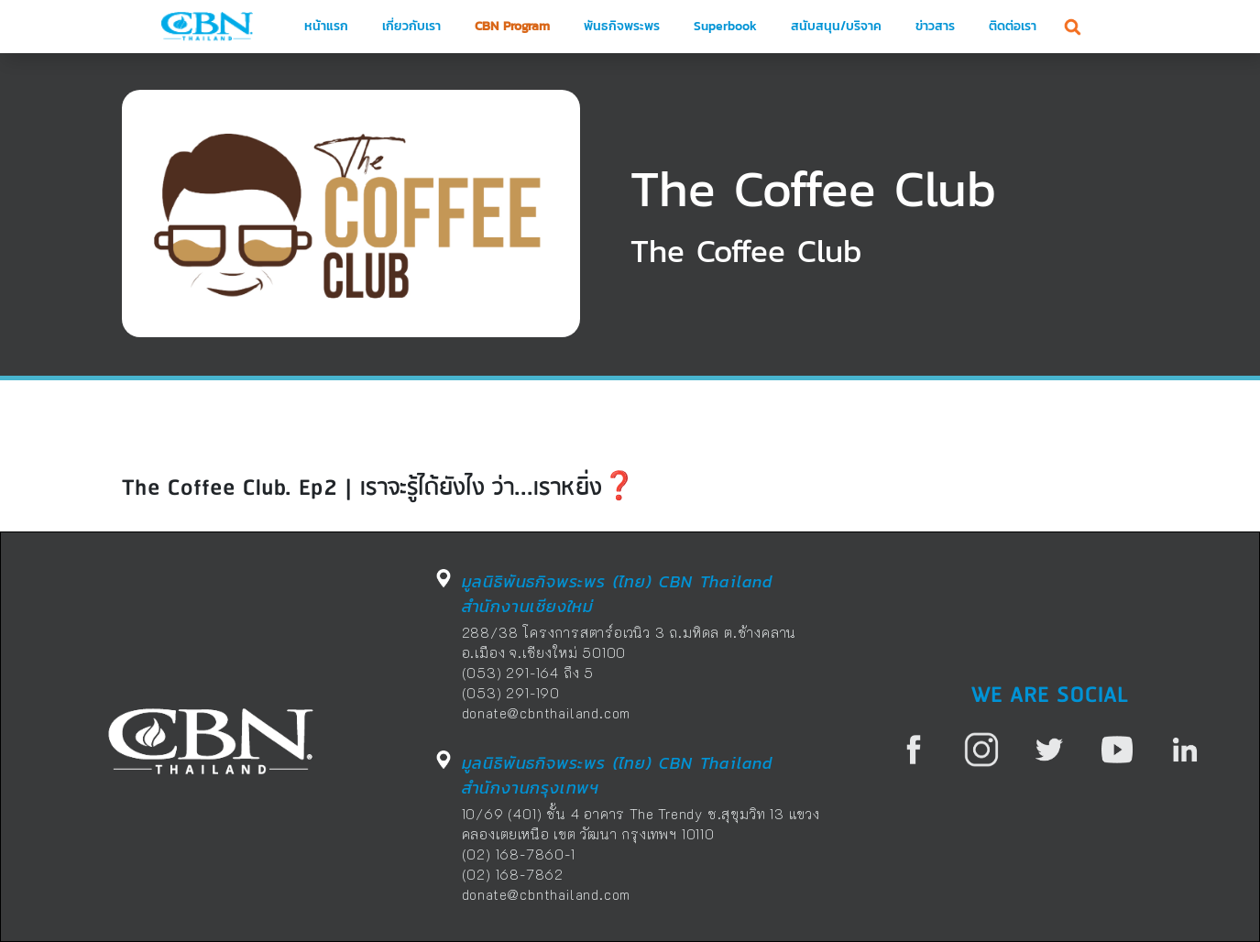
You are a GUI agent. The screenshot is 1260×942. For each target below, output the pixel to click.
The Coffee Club (813, 188)
